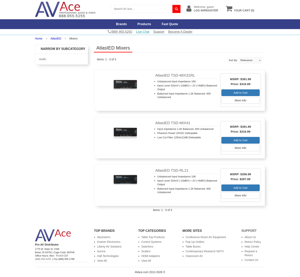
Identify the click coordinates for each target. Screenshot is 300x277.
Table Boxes (193, 246)
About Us (250, 237)
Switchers (147, 246)
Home (38, 38)
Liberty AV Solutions (109, 246)
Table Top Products (153, 237)
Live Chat (142, 31)
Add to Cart (241, 92)
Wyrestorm (103, 237)
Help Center (252, 246)
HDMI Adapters (150, 256)
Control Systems (151, 241)
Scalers (146, 251)
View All (102, 260)
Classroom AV (194, 256)
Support (158, 31)
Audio (42, 59)
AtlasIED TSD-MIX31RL (175, 75)
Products (144, 24)
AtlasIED (56, 38)
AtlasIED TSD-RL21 (172, 170)
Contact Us (251, 259)
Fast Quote (170, 24)
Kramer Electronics (108, 241)
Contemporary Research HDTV (205, 251)
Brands (121, 24)
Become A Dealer (180, 31)
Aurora (101, 251)
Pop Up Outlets (195, 241)
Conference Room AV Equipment (206, 237)
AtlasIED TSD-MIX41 (172, 123)
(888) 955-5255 (43, 259)
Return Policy (253, 241)
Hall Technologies (108, 256)
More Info (240, 100)
